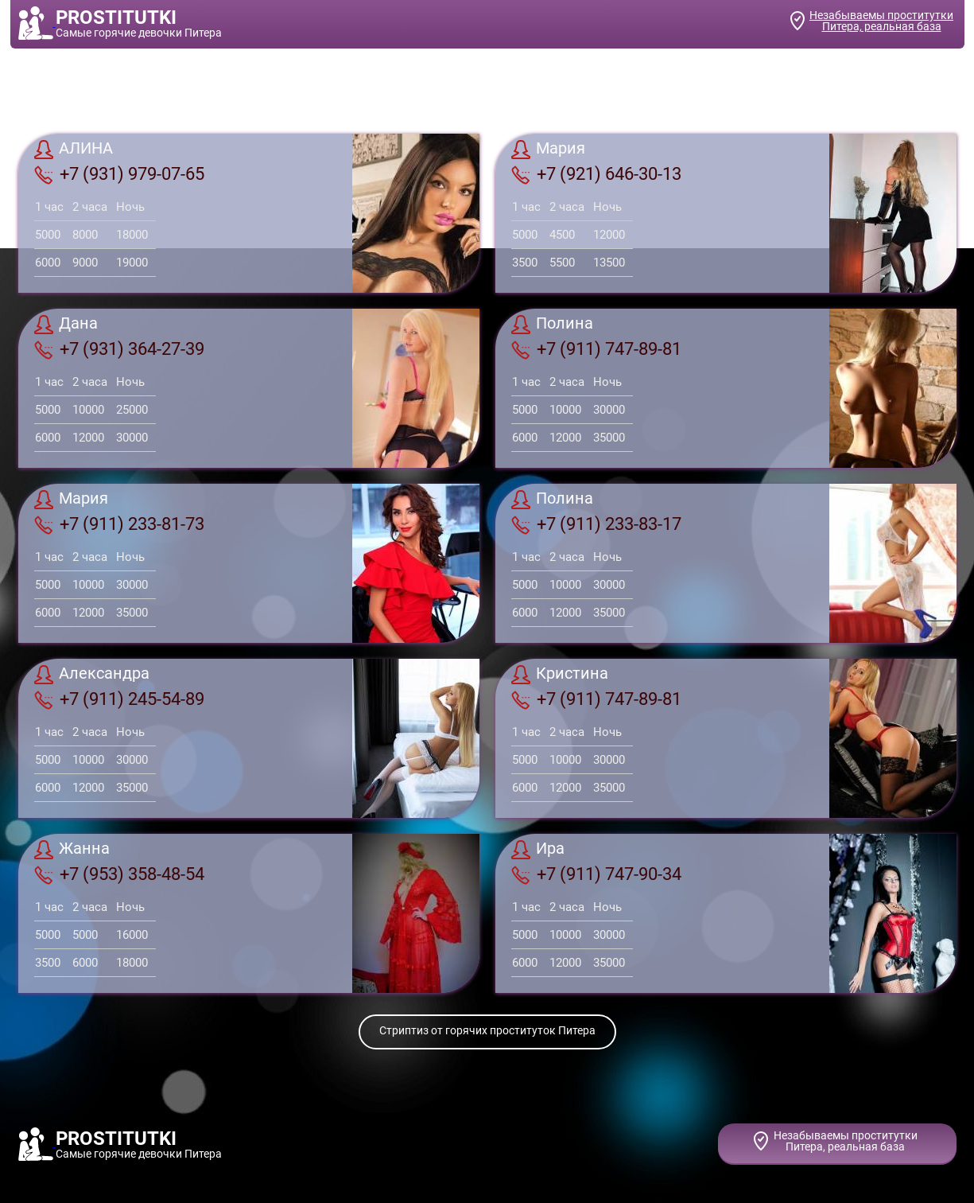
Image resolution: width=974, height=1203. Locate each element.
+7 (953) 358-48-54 (119, 874)
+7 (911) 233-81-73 (119, 524)
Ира (538, 849)
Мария (548, 149)
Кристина (559, 674)
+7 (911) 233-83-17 (596, 524)
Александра (91, 674)
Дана (66, 324)
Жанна (72, 849)
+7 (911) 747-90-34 (596, 874)
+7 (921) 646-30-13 (596, 174)
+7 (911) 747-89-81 (596, 349)
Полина (552, 324)
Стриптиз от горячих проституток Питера (487, 1030)
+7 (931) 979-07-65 (119, 174)
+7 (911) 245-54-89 (119, 699)
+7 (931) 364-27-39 (119, 349)
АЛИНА (73, 149)
